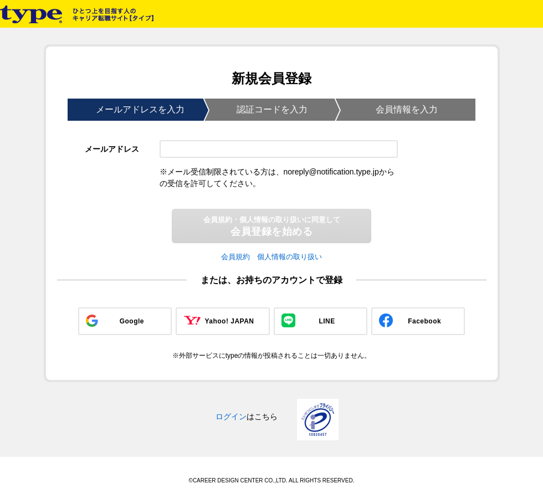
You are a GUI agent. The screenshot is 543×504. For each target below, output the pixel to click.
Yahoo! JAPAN (229, 321)
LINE (327, 321)
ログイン (231, 416)
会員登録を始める (271, 226)
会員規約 (235, 257)
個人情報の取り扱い (289, 257)
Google (132, 321)
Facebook (424, 321)
